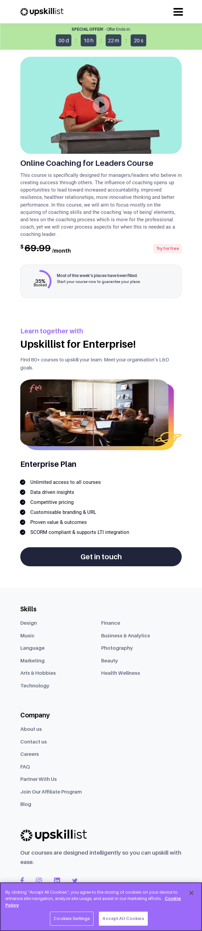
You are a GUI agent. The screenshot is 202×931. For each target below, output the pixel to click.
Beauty (109, 660)
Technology (34, 685)
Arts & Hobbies (38, 673)
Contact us (33, 741)
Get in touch (101, 557)
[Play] (101, 104)
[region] (101, 906)
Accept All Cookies (123, 918)
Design (28, 623)
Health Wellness (120, 673)
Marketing (32, 660)
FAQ (25, 766)
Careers (29, 754)
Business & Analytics (125, 635)
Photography (117, 648)
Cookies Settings (72, 918)
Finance (110, 623)
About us (31, 729)
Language (32, 648)
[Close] (191, 893)
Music (27, 635)
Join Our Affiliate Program (51, 792)
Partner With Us (38, 779)
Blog (25, 804)
